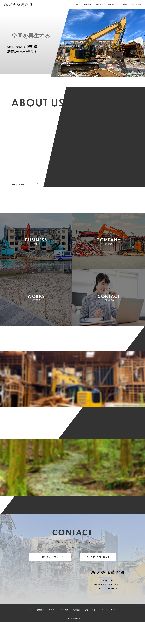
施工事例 (111, 4)
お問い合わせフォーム (50, 557)
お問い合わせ (136, 4)
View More (18, 184)
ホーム (77, 4)
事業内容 (99, 4)
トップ (30, 610)
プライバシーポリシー (109, 610)
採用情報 (123, 4)
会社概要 (88, 4)
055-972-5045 (98, 557)
